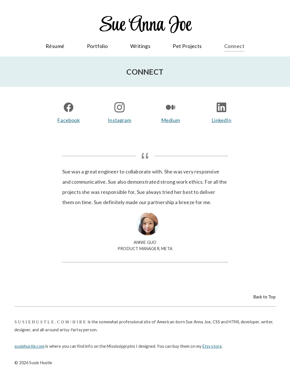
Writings (140, 46)
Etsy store (212, 346)
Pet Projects (187, 46)
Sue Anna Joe (145, 25)
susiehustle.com (29, 346)
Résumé (55, 46)
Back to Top (264, 296)
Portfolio (97, 46)
